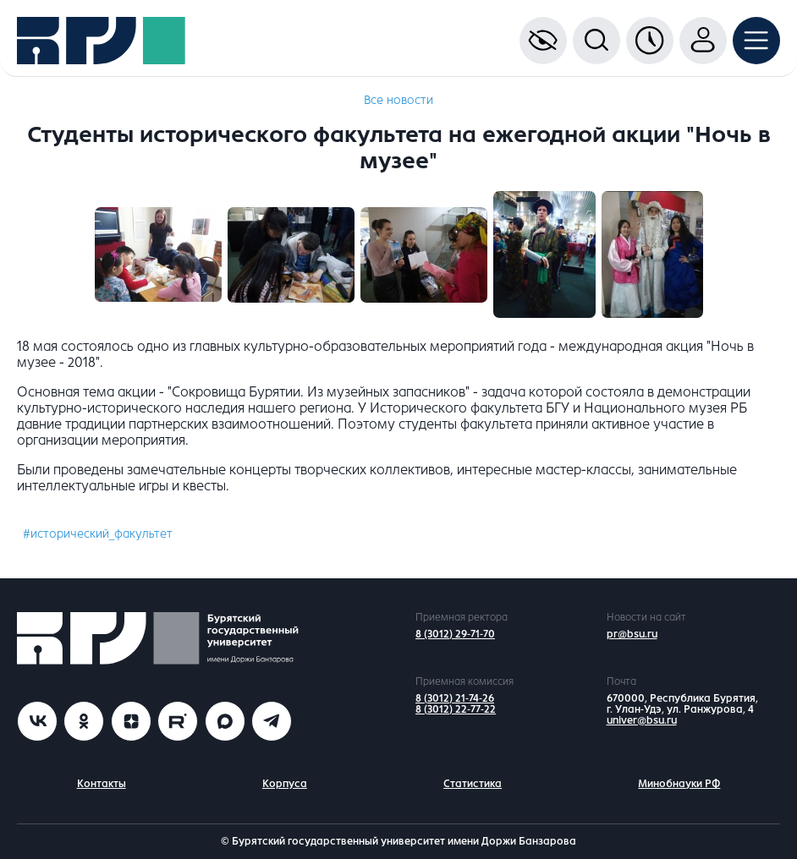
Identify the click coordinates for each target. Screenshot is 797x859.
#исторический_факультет (98, 534)
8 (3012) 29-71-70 (455, 634)
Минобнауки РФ (679, 784)
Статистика (472, 784)
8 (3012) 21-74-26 (454, 698)
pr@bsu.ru (632, 634)
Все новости (398, 100)
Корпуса (284, 784)
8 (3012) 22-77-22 (455, 709)
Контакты (101, 784)
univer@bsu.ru (642, 720)
